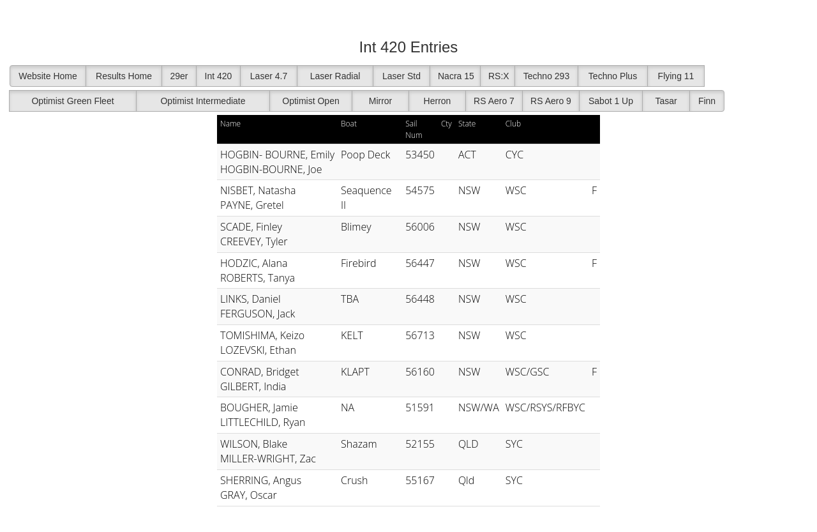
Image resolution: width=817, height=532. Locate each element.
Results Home (124, 76)
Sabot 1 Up (610, 101)
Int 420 (218, 76)
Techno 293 (546, 76)
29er (179, 76)
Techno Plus (612, 76)
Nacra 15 (456, 76)
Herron (437, 101)
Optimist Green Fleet (72, 101)
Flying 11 (676, 76)
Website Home (48, 76)
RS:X (498, 76)
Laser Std (401, 76)
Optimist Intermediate (202, 101)
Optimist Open (310, 101)
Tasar (666, 101)
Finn (707, 101)
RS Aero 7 (494, 101)
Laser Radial (335, 76)
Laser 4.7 (268, 76)
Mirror (381, 101)
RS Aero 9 (550, 101)
